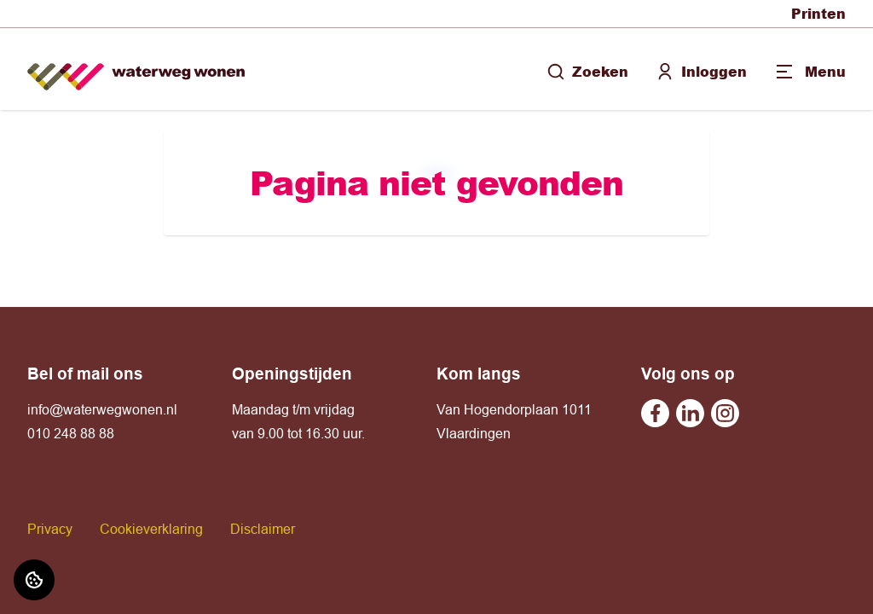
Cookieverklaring (151, 528)
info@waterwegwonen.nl (102, 409)
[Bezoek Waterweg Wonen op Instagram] (725, 413)
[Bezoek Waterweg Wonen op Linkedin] (690, 413)
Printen (818, 13)
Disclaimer (262, 528)
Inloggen (701, 71)
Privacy (49, 528)
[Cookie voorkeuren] (34, 579)
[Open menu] (810, 71)
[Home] (136, 69)
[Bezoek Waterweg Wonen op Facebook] (655, 413)
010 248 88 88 (70, 433)
